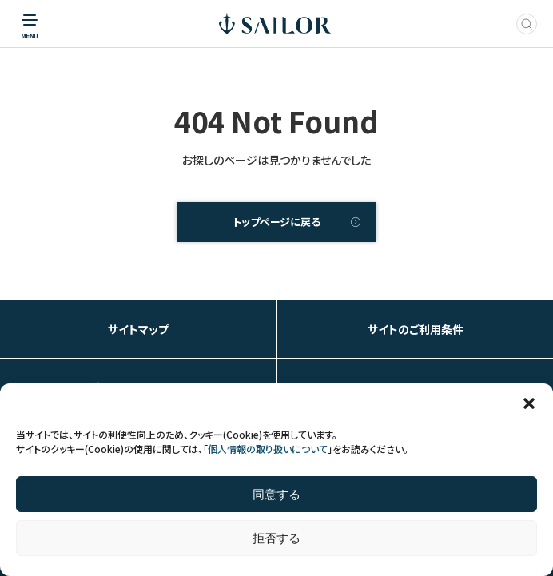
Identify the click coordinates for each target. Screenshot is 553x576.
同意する (276, 494)
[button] (529, 403)
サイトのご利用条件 (415, 329)
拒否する (276, 538)
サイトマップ (138, 329)
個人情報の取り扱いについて (268, 448)
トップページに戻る (276, 221)
